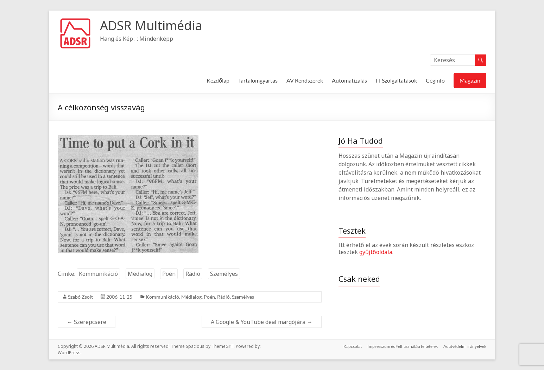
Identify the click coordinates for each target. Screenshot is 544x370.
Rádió (192, 274)
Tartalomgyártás (258, 80)
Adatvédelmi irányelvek (464, 346)
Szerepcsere (86, 322)
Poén (169, 274)
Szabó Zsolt (80, 297)
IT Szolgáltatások (396, 80)
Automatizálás (349, 80)
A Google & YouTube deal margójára (261, 322)
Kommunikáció (98, 274)
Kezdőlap (218, 80)
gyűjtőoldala (375, 252)
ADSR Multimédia (151, 25)
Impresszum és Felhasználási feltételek (402, 346)
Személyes (224, 274)
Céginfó (435, 80)
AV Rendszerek (304, 80)
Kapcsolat (352, 346)
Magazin (470, 80)
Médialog (140, 274)
